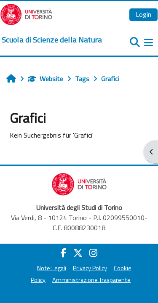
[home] (52, 40)
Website (45, 79)
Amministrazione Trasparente (91, 279)
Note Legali (51, 268)
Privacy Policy (90, 268)
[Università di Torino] (26, 13)
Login (143, 14)
